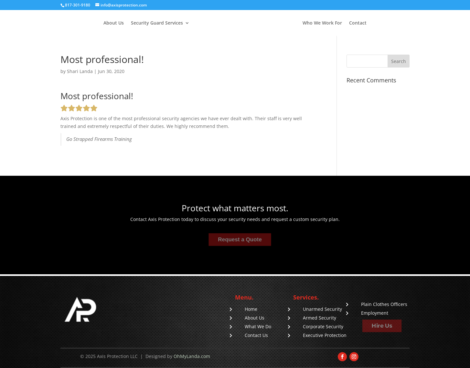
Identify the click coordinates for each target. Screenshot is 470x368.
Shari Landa (80, 71)
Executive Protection (325, 335)
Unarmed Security (322, 309)
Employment (374, 313)
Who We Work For (322, 23)
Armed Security (319, 318)
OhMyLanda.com (192, 356)
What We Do (258, 326)
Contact (358, 23)
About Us (113, 23)
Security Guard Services (157, 23)
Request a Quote (239, 239)
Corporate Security (323, 326)
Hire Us (381, 326)
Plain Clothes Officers (384, 304)
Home (251, 309)
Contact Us (256, 335)
